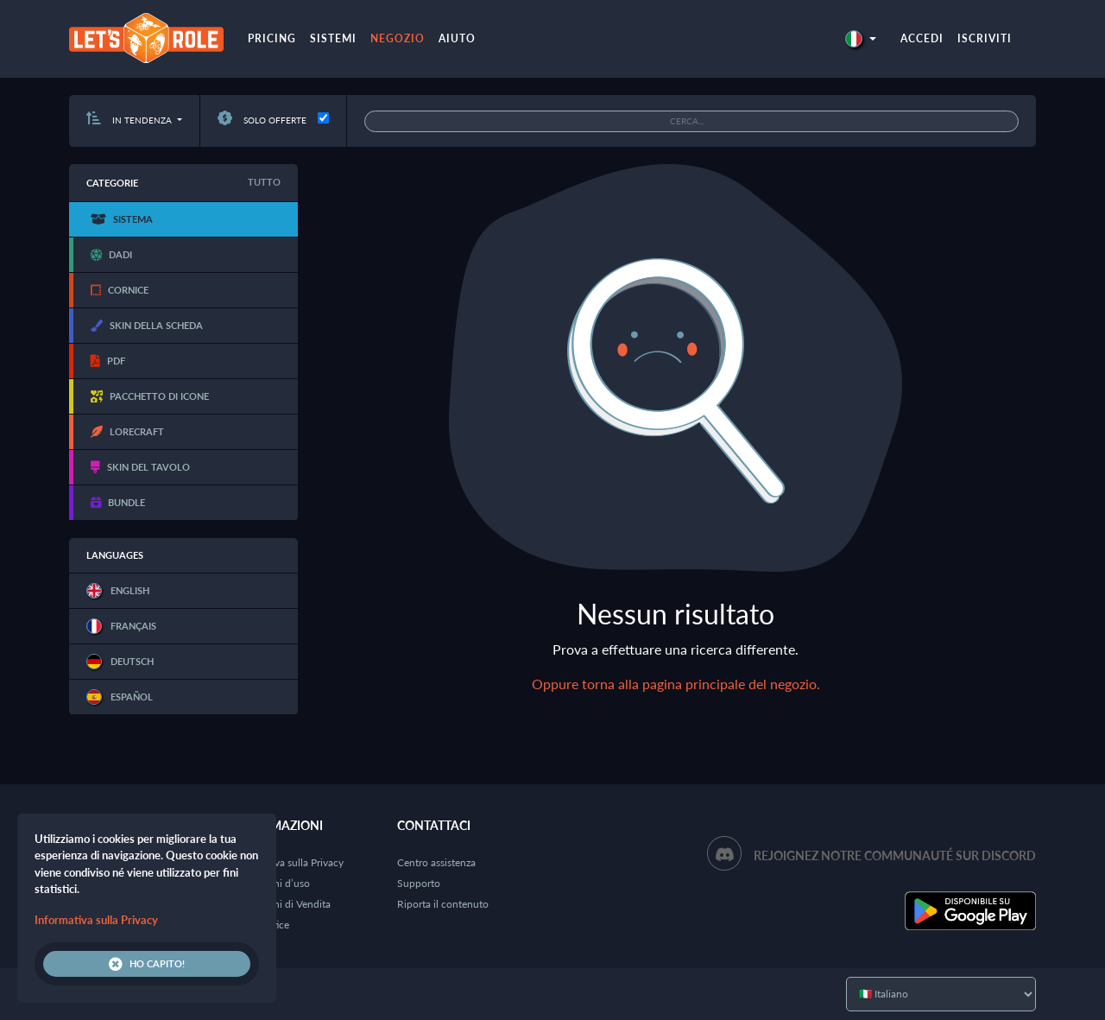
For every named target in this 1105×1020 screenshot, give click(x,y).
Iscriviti (984, 38)
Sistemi (333, 38)
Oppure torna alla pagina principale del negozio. (676, 683)
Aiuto (457, 38)
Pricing (272, 38)
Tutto (264, 181)
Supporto (418, 883)
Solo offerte (262, 120)
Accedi (922, 38)
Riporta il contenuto (443, 903)
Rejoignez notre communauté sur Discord (895, 855)
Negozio (397, 38)
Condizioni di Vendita (282, 903)
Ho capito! (147, 964)
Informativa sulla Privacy (288, 862)
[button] (860, 38)
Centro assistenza (436, 862)
